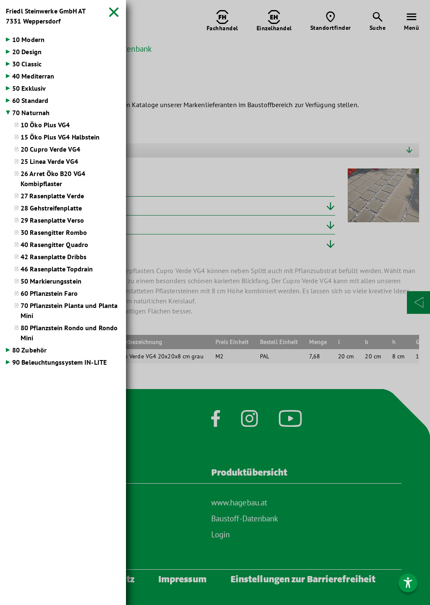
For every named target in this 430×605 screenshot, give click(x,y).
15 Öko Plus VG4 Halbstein (60, 137)
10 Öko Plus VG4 (45, 125)
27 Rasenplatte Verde (52, 196)
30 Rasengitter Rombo (54, 232)
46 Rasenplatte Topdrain (57, 269)
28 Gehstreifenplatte (51, 208)
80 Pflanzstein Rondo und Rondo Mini (69, 333)
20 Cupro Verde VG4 (50, 149)
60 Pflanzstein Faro (49, 293)
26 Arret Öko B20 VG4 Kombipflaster (53, 178)
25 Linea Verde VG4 (49, 161)
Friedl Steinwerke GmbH (46, 16)
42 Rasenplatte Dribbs (54, 257)
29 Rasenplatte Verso (52, 220)
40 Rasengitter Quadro (54, 244)
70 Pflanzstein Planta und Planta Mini (69, 310)
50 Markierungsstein (51, 281)
